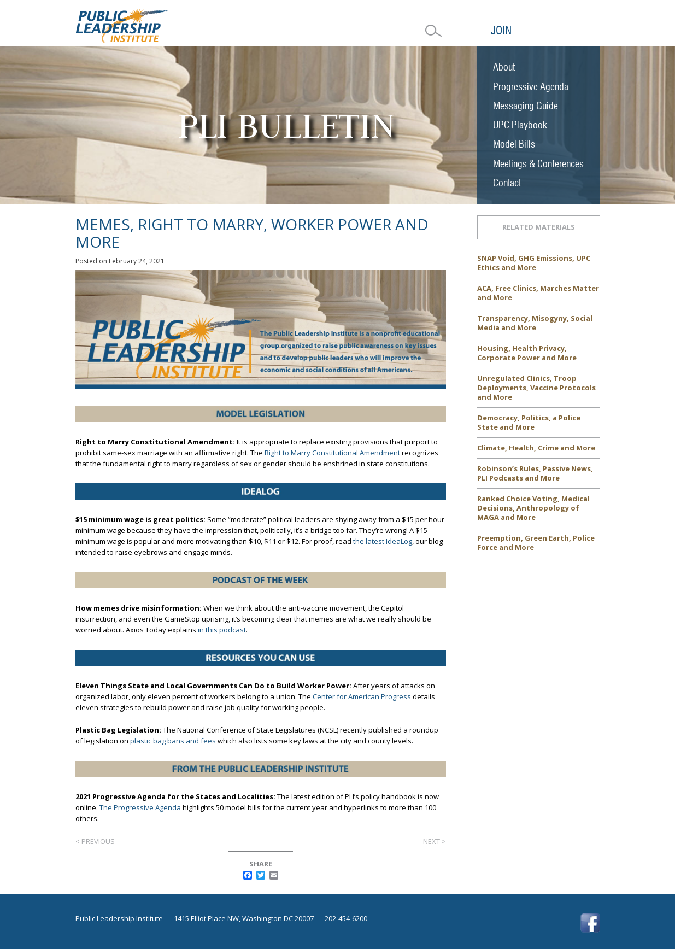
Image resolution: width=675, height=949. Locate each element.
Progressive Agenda (530, 86)
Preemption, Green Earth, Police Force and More (536, 542)
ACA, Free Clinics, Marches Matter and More (538, 292)
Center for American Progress (362, 696)
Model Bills (514, 144)
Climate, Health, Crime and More (536, 448)
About (504, 67)
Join (501, 30)
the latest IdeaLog (382, 541)
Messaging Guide (525, 106)
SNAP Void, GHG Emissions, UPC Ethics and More (533, 262)
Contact (507, 183)
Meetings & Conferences (538, 163)
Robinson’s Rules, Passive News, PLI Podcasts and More (535, 473)
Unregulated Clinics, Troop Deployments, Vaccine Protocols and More (536, 387)
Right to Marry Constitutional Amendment (332, 453)
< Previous (95, 841)
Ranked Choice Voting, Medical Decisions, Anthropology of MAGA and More (533, 508)
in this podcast (222, 630)
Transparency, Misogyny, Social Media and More (534, 322)
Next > (434, 841)
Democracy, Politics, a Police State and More (528, 422)
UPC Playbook (520, 125)
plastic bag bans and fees (173, 741)
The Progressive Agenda (140, 807)
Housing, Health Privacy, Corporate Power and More (527, 352)
